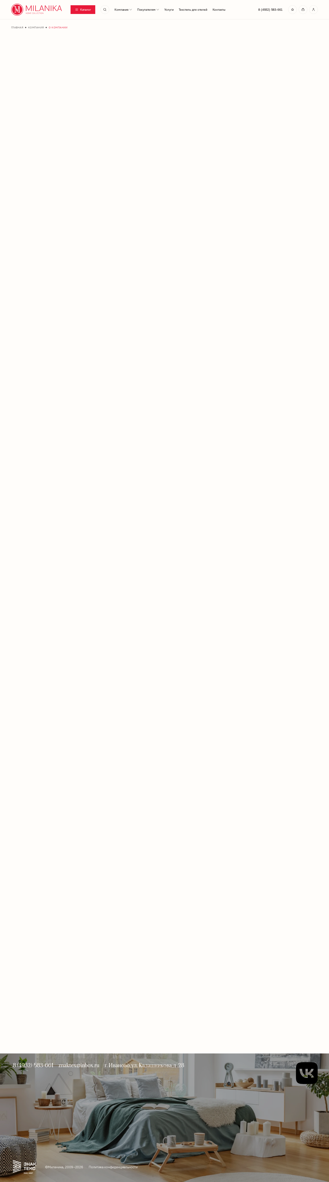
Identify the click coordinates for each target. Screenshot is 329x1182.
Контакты (219, 10)
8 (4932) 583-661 (270, 9)
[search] (104, 9)
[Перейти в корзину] (303, 9)
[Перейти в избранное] (292, 9)
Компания (123, 10)
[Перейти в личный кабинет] (313, 9)
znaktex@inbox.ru (79, 1065)
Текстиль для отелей (193, 10)
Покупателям (148, 10)
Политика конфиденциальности (113, 1167)
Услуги (169, 10)
